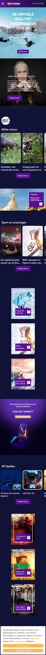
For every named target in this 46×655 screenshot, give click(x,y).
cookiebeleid (19, 641)
